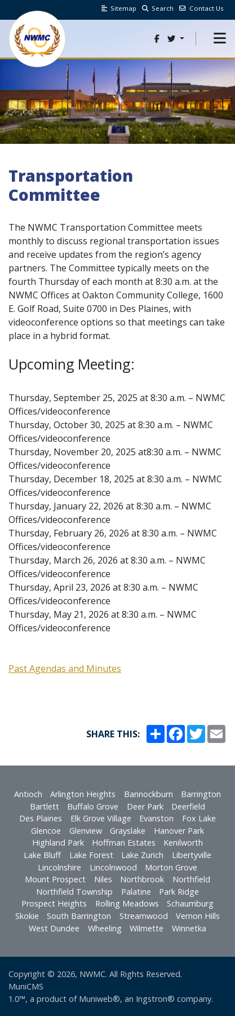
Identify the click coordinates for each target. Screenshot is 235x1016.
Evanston (156, 818)
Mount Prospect (55, 879)
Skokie (27, 916)
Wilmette (146, 928)
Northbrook (142, 879)
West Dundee (54, 928)
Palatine (136, 891)
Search (158, 8)
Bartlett (44, 806)
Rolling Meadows (127, 903)
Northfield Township (74, 891)
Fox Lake (199, 818)
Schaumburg (190, 903)
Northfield (191, 879)
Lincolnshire (59, 867)
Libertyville (191, 855)
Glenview (85, 830)
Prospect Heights (54, 903)
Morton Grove (171, 867)
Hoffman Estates (124, 842)
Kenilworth (183, 842)
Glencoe (46, 830)
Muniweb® (99, 998)
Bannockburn (148, 794)
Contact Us (201, 8)
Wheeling (105, 928)
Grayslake (127, 830)
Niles (103, 879)
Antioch (28, 794)
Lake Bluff (42, 855)
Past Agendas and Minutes (64, 668)
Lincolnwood (113, 867)
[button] (220, 38)
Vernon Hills (198, 916)
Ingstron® (155, 998)
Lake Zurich (142, 855)
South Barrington (79, 916)
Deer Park (145, 806)
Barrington (201, 794)
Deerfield (188, 806)
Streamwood (143, 916)
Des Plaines (40, 818)
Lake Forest (91, 855)
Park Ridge (179, 891)
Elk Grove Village (100, 818)
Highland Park (58, 842)
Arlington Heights (83, 794)
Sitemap (118, 8)
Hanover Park (179, 830)
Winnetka (189, 928)
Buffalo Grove (92, 806)
